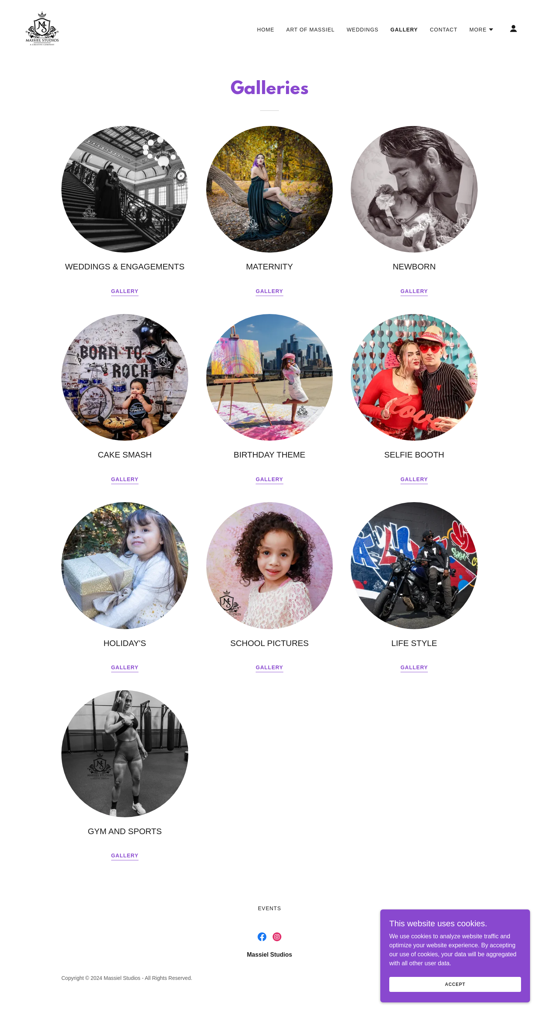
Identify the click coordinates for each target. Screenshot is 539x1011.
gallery (414, 291)
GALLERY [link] (404, 30)
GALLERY (124, 291)
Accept (455, 984)
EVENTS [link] (269, 908)
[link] (42, 28)
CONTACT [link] (443, 30)
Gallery (269, 291)
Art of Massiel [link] (310, 30)
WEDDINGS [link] (362, 30)
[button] (481, 29)
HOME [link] (265, 30)
